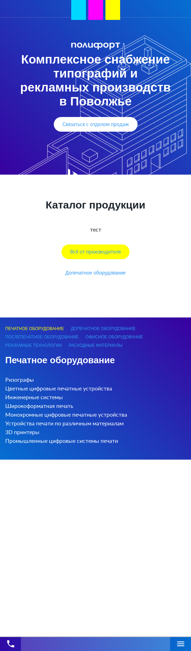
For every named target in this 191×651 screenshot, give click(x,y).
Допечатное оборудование (95, 273)
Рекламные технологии (33, 345)
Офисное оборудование (114, 337)
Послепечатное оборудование (42, 337)
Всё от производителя (95, 252)
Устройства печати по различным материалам (64, 423)
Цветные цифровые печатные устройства (58, 388)
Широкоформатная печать (39, 405)
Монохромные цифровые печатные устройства (66, 414)
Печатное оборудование (34, 328)
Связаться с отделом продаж (96, 124)
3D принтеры (22, 432)
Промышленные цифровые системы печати (61, 440)
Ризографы (19, 379)
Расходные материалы (96, 345)
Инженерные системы (34, 397)
